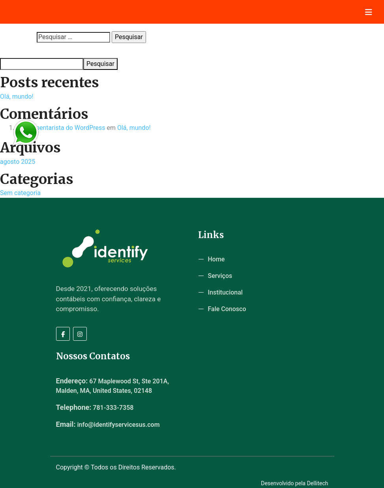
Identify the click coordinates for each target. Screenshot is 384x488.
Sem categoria (20, 193)
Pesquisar (12, 50)
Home (216, 259)
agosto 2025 (17, 161)
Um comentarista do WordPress (60, 127)
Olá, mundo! (17, 96)
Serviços (220, 276)
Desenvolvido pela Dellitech (294, 483)
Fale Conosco (227, 309)
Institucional (225, 292)
